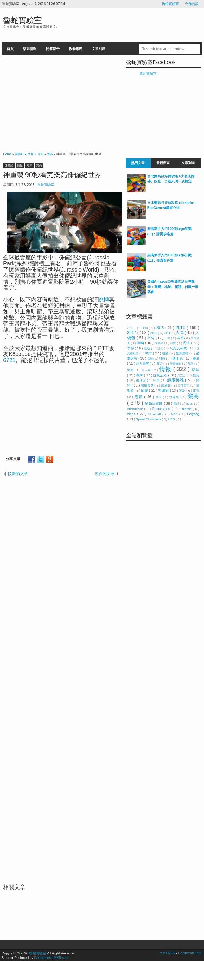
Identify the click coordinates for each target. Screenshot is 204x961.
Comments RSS (190, 953)
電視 (196, 390)
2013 (145, 328)
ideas (132, 414)
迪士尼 (178, 358)
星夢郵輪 (182, 353)
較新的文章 (18, 473)
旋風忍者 (160, 375)
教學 (140, 375)
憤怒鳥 (174, 397)
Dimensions (161, 409)
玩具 (160, 348)
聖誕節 (164, 390)
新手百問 (184, 385)
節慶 (145, 390)
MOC (175, 414)
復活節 (141, 380)
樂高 (39, 165)
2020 (154, 333)
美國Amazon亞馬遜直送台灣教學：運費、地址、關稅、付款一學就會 (172, 287)
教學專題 (75, 49)
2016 (181, 327)
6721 (9, 360)
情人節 (146, 370)
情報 (20, 165)
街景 (157, 380)
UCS (172, 419)
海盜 (159, 363)
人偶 (180, 332)
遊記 (182, 390)
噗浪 (159, 397)
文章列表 (98, 49)
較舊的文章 (105, 473)
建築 (165, 353)
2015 (160, 328)
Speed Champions (149, 419)
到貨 (173, 343)
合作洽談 (192, 4)
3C (166, 333)
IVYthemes (42, 957)
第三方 (182, 375)
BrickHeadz (135, 409)
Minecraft (155, 414)
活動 (150, 358)
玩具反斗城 (179, 348)
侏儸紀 (9, 165)
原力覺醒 (143, 363)
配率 (191, 363)
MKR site (61, 957)
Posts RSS (167, 953)
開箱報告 (53, 49)
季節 (131, 348)
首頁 (10, 49)
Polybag (193, 414)
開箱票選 (147, 385)
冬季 (180, 338)
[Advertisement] (61, 101)
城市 (149, 353)
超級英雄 (176, 380)
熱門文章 (138, 163)
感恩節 (166, 385)
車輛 (141, 343)
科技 (162, 358)
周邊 (187, 343)
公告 (151, 338)
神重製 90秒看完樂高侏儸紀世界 (52, 175)
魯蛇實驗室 (170, 4)
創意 (196, 375)
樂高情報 (30, 49)
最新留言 (163, 163)
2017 (132, 332)
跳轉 (103, 299)
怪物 (147, 348)
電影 (29, 165)
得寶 (131, 370)
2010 (131, 328)
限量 (196, 358)
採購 (195, 370)
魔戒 (176, 403)
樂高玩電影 (154, 403)
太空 (168, 338)
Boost (190, 403)
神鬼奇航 (176, 363)
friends (187, 409)
